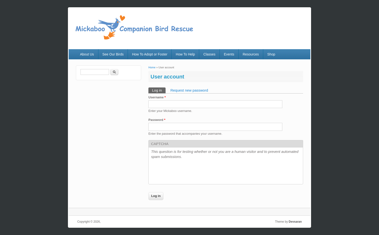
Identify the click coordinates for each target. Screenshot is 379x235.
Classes (209, 54)
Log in (159, 89)
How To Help (185, 54)
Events (229, 54)
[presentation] (188, 172)
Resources (251, 54)
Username (157, 97)
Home (151, 67)
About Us (87, 54)
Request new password (189, 90)
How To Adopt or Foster (149, 54)
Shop (271, 54)
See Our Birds (113, 54)
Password (156, 120)
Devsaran (295, 221)
